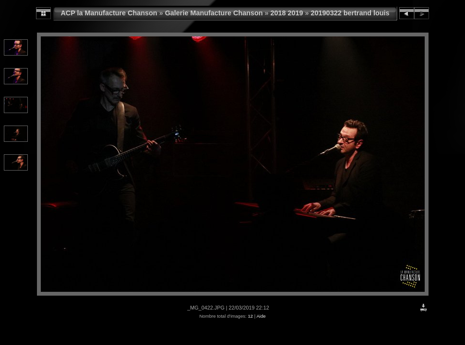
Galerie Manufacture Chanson (214, 13)
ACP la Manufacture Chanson (108, 13)
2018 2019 (287, 13)
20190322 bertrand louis (350, 13)
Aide (260, 316)
